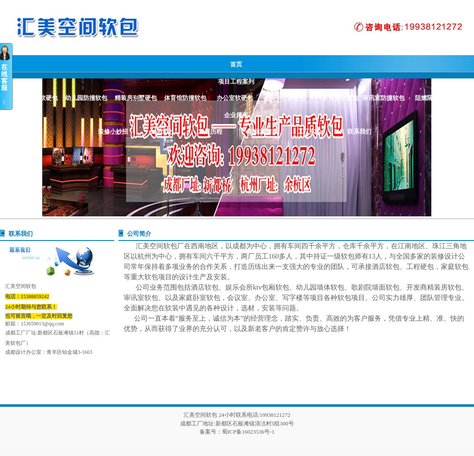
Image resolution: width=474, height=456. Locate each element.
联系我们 (359, 131)
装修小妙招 (113, 131)
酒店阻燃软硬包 (37, 98)
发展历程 (210, 131)
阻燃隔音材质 (433, 98)
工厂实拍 (309, 131)
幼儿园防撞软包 (86, 98)
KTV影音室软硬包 (334, 98)
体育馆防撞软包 (185, 98)
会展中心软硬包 (284, 98)
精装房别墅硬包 (136, 98)
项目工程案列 (236, 81)
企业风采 (236, 115)
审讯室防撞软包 (383, 98)
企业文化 (161, 131)
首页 (236, 64)
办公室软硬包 (235, 98)
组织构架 (260, 131)
